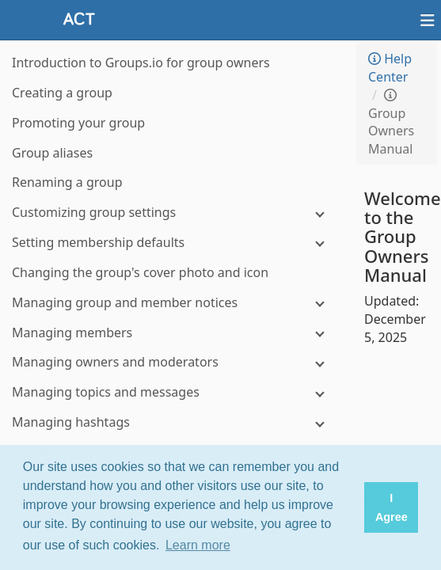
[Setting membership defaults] (174, 242)
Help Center (390, 68)
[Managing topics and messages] (174, 392)
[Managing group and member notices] (174, 302)
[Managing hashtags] (174, 422)
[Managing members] (174, 332)
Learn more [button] (197, 545)
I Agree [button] (391, 507)
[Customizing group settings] (174, 212)
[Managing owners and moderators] (174, 362)
